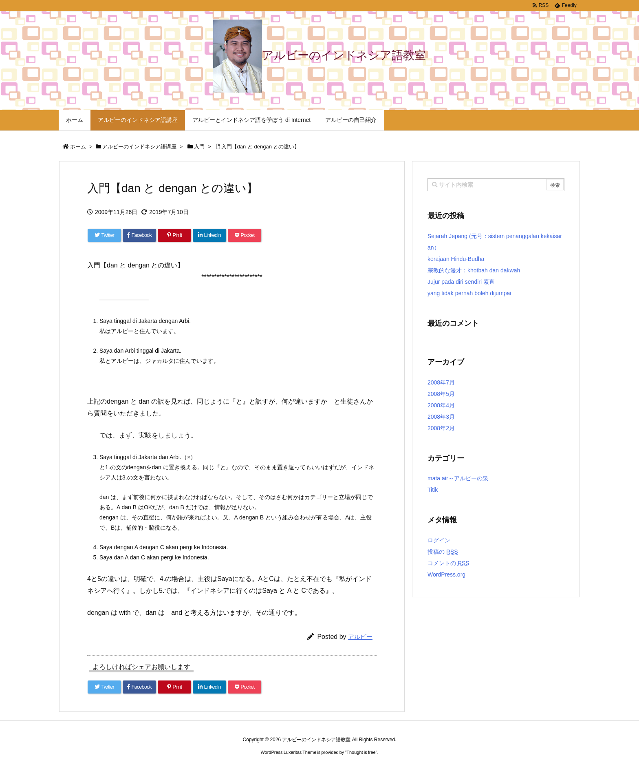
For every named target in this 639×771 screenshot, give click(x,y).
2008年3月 (441, 416)
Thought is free (360, 752)
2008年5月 (441, 394)
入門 (199, 147)
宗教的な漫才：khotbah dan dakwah (473, 270)
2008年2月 (441, 428)
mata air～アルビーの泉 (457, 478)
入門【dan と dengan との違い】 (260, 147)
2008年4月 (441, 405)
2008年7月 (441, 382)
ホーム (78, 147)
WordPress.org (446, 574)
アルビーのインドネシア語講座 (139, 147)
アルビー (360, 636)
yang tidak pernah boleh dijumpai (469, 293)
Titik (432, 489)
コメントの (448, 563)
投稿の (442, 551)
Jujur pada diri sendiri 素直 (461, 281)
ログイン (438, 540)
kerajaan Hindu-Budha (455, 259)
